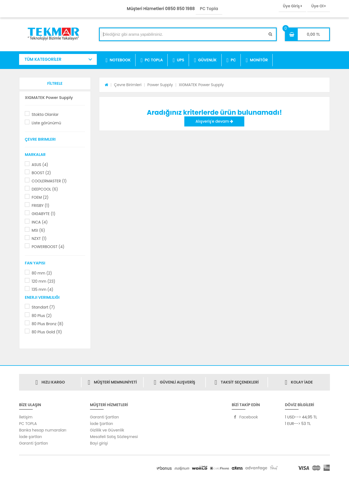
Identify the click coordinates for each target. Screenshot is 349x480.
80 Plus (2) (42, 315)
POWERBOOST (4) (48, 246)
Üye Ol (318, 6)
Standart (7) (43, 307)
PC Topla (209, 8)
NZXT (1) (39, 238)
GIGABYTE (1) (43, 213)
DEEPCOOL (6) (45, 189)
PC (231, 60)
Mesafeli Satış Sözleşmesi (114, 436)
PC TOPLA (151, 60)
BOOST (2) (41, 173)
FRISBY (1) (40, 205)
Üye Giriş (292, 6)
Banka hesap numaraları (42, 430)
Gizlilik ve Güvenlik (107, 430)
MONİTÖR (257, 60)
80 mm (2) (42, 273)
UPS (178, 60)
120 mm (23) (43, 281)
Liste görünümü (46, 123)
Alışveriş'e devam (214, 121)
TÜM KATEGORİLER (43, 59)
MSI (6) (38, 230)
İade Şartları (101, 423)
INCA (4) (40, 222)
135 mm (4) (42, 289)
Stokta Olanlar (45, 114)
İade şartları (30, 436)
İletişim (25, 417)
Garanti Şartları (33, 443)
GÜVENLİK (205, 60)
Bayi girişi (99, 443)
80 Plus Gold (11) (47, 332)
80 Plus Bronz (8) (47, 324)
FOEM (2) (40, 197)
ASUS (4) (40, 164)
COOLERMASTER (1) (49, 181)
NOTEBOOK (118, 60)
